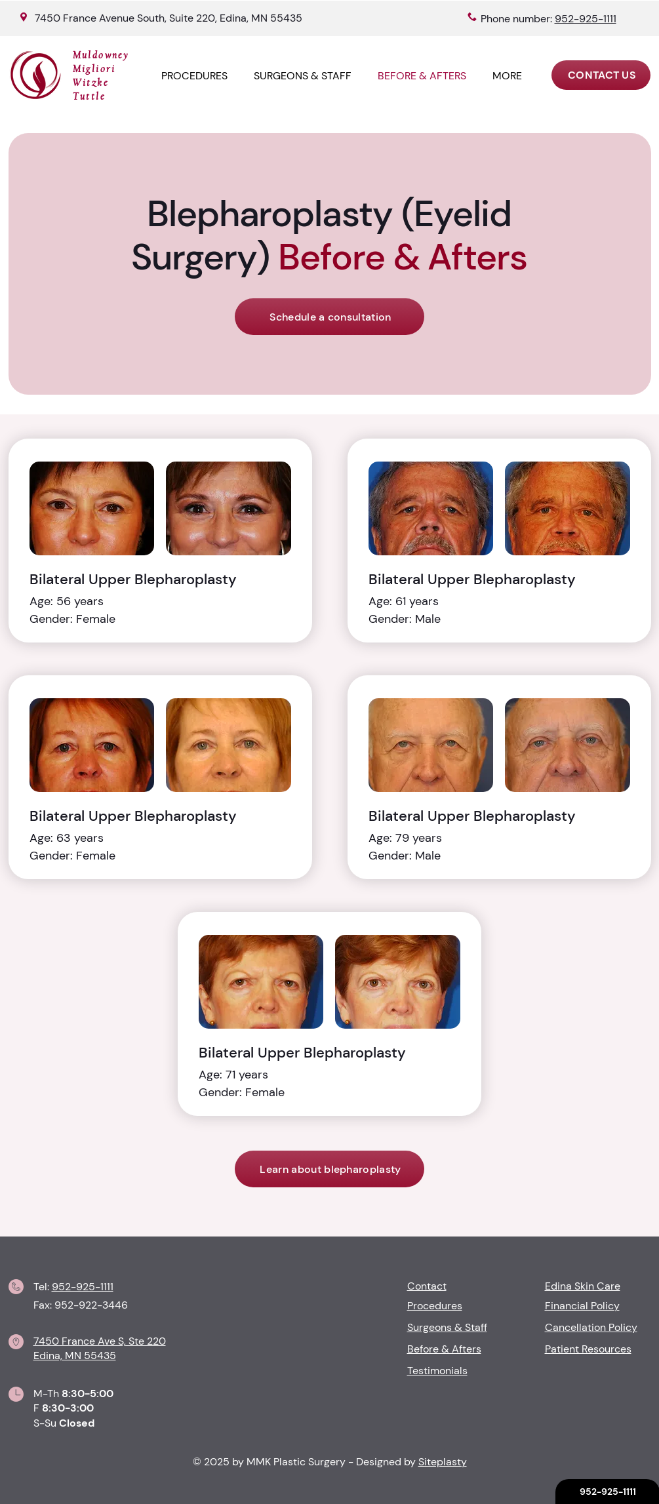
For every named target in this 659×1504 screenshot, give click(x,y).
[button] (507, 76)
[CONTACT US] (600, 75)
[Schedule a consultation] (329, 316)
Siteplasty (442, 1462)
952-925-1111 (82, 1287)
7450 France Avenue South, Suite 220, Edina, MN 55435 (168, 18)
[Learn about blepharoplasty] (329, 1169)
